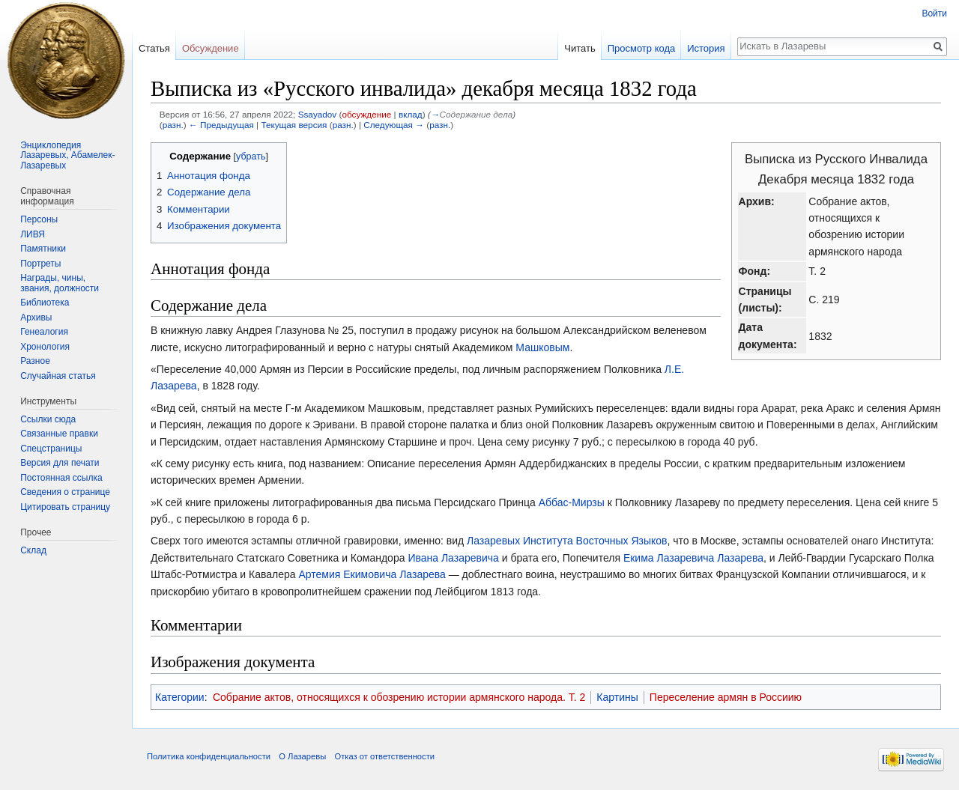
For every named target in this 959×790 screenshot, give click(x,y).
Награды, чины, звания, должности (59, 283)
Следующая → (393, 125)
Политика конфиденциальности (208, 756)
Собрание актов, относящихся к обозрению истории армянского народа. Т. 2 (399, 697)
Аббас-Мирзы (572, 502)
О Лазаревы (302, 756)
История (705, 48)
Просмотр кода (642, 48)
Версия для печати (59, 463)
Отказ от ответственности (384, 756)
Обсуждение (210, 48)
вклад (411, 114)
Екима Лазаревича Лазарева (693, 558)
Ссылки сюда (48, 419)
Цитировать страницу (65, 507)
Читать (579, 48)
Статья (154, 48)
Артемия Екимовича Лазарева (371, 574)
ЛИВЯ (32, 234)
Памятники (43, 248)
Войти (934, 13)
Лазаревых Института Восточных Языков (567, 541)
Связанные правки (59, 433)
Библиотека (44, 302)
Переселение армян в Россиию (726, 697)
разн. (173, 125)
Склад (33, 550)
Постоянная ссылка (61, 478)
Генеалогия (44, 331)
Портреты (40, 263)
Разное (35, 361)
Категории (180, 697)
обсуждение (366, 114)
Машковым (542, 347)
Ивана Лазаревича (453, 558)
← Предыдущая (221, 125)
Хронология (45, 346)
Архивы (36, 317)
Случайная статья (57, 376)
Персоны (39, 219)
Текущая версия (294, 125)
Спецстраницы (51, 448)
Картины (617, 697)
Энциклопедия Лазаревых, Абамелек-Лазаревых (67, 155)
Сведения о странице (65, 492)
